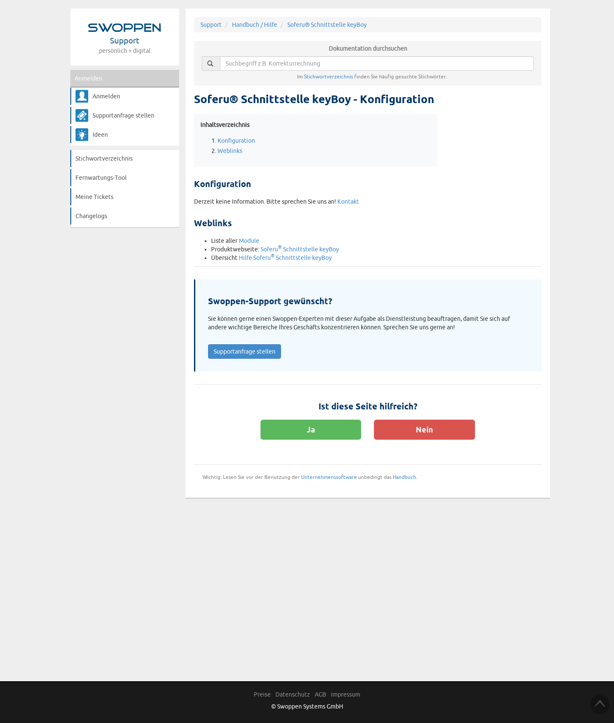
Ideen (100, 134)
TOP (600, 704)
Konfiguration (236, 140)
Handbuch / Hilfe (254, 24)
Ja (311, 429)
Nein (424, 429)
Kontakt (348, 201)
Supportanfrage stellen (123, 115)
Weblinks (229, 150)
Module (249, 240)
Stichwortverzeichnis (104, 158)
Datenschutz (292, 694)
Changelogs (91, 216)
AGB (320, 694)
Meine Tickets (94, 196)
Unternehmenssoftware (329, 477)
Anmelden (88, 78)
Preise (262, 694)
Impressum (345, 694)
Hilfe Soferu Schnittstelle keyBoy (285, 257)
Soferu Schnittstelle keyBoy (300, 249)
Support (211, 24)
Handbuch (404, 477)
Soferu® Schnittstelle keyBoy (327, 24)
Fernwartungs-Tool (101, 177)
